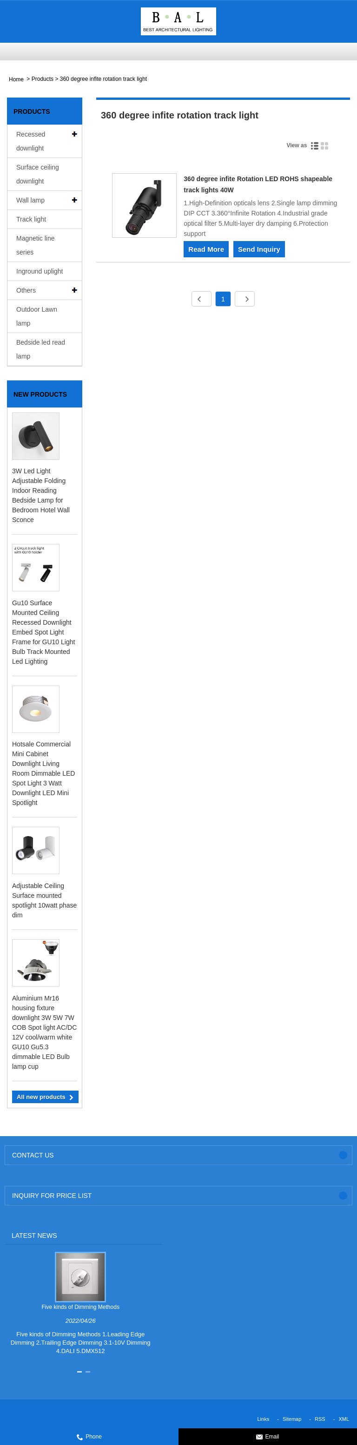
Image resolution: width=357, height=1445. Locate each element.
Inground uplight (39, 271)
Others (26, 290)
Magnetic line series (35, 245)
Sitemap (292, 1419)
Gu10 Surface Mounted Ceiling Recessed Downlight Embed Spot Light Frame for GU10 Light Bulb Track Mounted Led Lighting (43, 632)
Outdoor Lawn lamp (36, 316)
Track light (31, 219)
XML (343, 1419)
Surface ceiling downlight (37, 174)
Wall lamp (30, 200)
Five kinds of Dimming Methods (80, 1307)
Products (42, 79)
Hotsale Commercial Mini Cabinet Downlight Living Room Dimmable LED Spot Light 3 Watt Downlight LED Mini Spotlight (43, 773)
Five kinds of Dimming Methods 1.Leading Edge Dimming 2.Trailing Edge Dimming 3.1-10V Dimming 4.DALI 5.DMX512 (81, 1342)
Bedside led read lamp (40, 349)
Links (264, 1419)
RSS (320, 1419)
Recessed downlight (30, 141)
